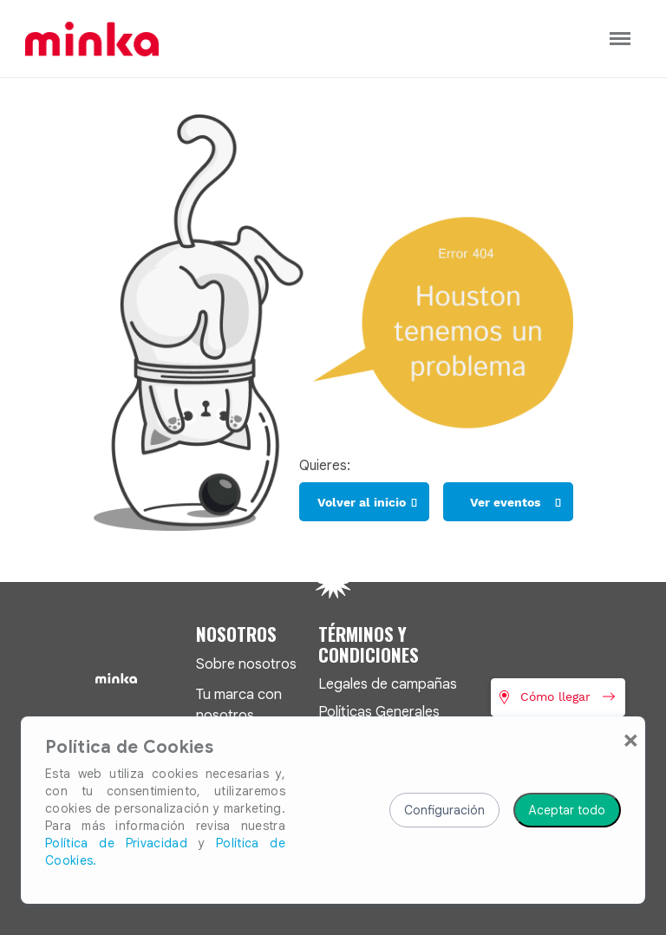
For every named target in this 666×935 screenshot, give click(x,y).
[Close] (631, 739)
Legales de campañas (387, 684)
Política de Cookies (129, 748)
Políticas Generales (379, 712)
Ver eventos (505, 502)
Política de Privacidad (116, 843)
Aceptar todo (567, 810)
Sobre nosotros (246, 664)
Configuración (444, 810)
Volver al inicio (361, 502)
